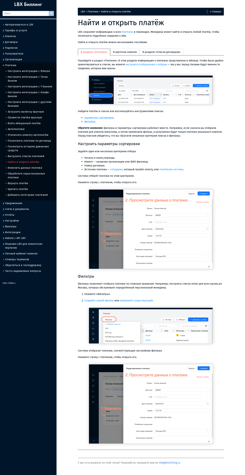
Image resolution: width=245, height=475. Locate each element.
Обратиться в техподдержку (22, 265)
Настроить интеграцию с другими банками (29, 103)
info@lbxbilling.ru (169, 462)
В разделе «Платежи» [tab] (94, 52)
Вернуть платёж (17, 183)
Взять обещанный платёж (23, 123)
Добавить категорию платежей (27, 194)
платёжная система (171, 169)
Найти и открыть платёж (22, 161)
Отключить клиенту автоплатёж (27, 134)
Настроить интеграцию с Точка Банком (27, 78)
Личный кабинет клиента (20, 254)
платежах (127, 31)
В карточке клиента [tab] (125, 52)
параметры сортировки (98, 117)
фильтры (89, 121)
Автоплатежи (15, 129)
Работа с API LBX (14, 238)
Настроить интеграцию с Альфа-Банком (28, 94)
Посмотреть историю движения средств (27, 148)
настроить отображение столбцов (146, 64)
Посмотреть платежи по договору (28, 140)
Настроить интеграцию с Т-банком (29, 86)
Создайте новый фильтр (99, 300)
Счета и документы (16, 209)
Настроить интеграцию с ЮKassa (28, 71)
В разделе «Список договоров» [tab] (161, 52)
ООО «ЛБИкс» (9, 283)
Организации (12, 59)
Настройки (11, 221)
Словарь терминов (16, 259)
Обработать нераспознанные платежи (25, 175)
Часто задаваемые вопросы (22, 270)
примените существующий (136, 300)
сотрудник (116, 169)
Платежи (9, 65)
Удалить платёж (17, 189)
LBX (83, 11)
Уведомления (12, 203)
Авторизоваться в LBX (18, 24)
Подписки (10, 48)
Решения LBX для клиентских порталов (23, 246)
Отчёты (8, 215)
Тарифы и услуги (15, 30)
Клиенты (9, 36)
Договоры (10, 42)
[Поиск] (26, 13)
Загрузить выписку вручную (25, 111)
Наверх (215, 11)
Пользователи (13, 54)
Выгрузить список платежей (25, 156)
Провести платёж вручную (24, 117)
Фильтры (10, 226)
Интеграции (12, 232)
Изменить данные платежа (24, 167)
